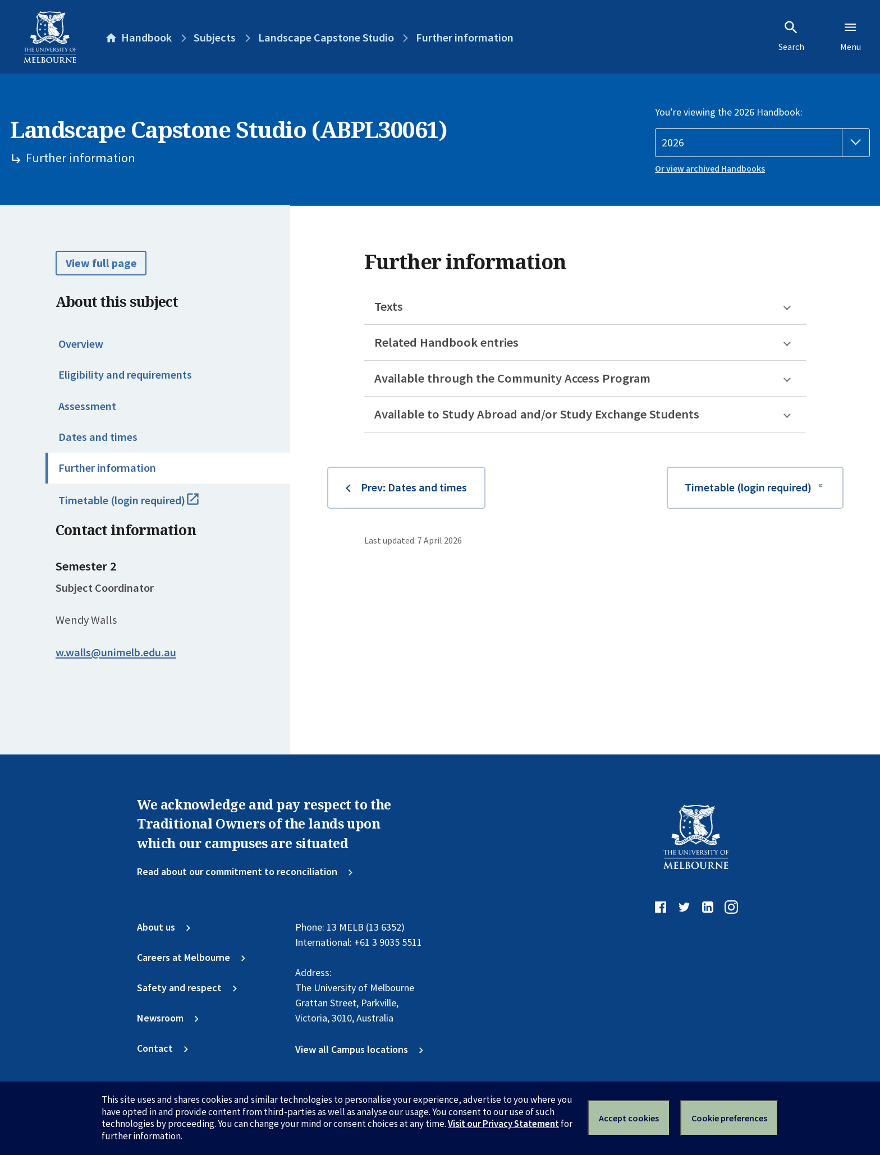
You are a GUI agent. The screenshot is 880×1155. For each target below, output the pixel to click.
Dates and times (98, 437)
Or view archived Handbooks (710, 168)
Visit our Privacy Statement (503, 1123)
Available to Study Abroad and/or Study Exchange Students (536, 414)
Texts (388, 306)
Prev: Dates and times (414, 487)
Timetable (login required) (142, 505)
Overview (80, 344)
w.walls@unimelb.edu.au (116, 652)
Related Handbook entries (446, 342)
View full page (101, 263)
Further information (107, 468)
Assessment (87, 406)
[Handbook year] (762, 143)
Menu (850, 36)
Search (791, 36)
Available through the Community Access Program (512, 378)
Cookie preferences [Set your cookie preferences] (729, 1118)
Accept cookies (629, 1118)
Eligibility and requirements (125, 374)
